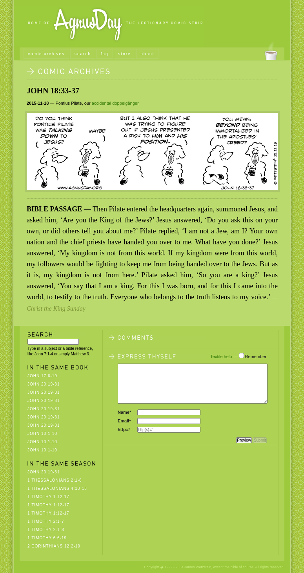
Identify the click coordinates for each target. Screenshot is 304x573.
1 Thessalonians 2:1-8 (54, 480)
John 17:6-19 (42, 376)
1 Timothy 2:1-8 (45, 530)
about (147, 54)
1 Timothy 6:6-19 (47, 538)
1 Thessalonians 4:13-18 (57, 488)
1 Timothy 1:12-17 (48, 497)
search (83, 54)
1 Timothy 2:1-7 (45, 521)
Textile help (221, 356)
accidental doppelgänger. (116, 103)
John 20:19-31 (43, 384)
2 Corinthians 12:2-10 (53, 546)
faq (105, 54)
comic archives (46, 54)
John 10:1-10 (42, 433)
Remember (255, 356)
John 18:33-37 (53, 90)
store (124, 54)
